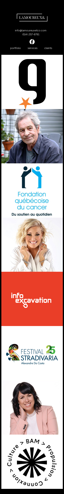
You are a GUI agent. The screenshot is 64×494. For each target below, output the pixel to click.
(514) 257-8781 (30, 34)
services (32, 48)
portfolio (15, 48)
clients (48, 48)
